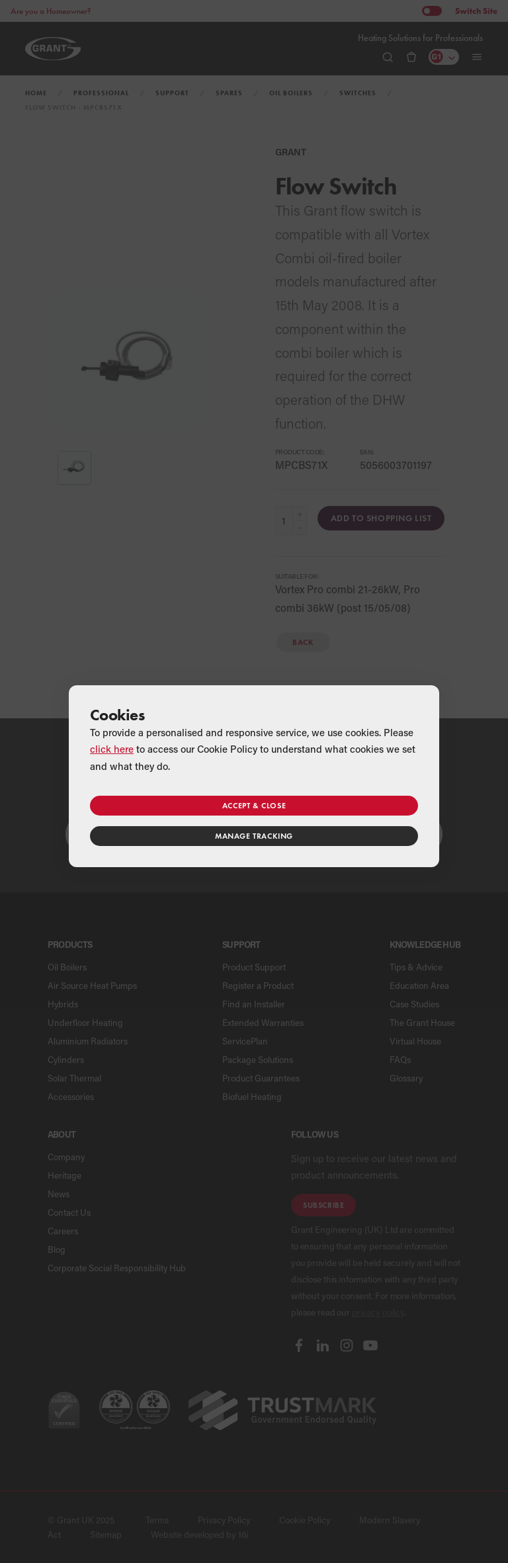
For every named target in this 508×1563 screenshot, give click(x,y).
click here (112, 748)
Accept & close (254, 805)
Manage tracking (254, 836)
